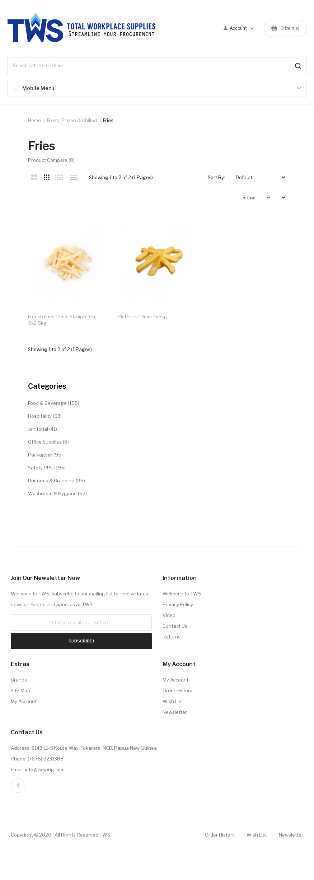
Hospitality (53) (45, 417)
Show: (249, 197)
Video (169, 616)
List (74, 177)
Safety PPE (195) (47, 469)
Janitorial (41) (42, 430)
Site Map (20, 692)
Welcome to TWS (182, 595)
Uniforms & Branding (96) (56, 482)
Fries (108, 120)
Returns (172, 638)
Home (34, 120)
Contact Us (175, 627)
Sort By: (216, 177)
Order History (177, 692)
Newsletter (175, 713)
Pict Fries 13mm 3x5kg (143, 318)
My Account (24, 703)
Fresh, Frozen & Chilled (72, 120)
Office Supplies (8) (48, 443)
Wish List (173, 703)
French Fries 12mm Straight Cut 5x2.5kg (62, 321)
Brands (19, 681)
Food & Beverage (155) (53, 404)
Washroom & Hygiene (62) (57, 495)
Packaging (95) (45, 456)
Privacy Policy (178, 606)
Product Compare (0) (51, 160)
